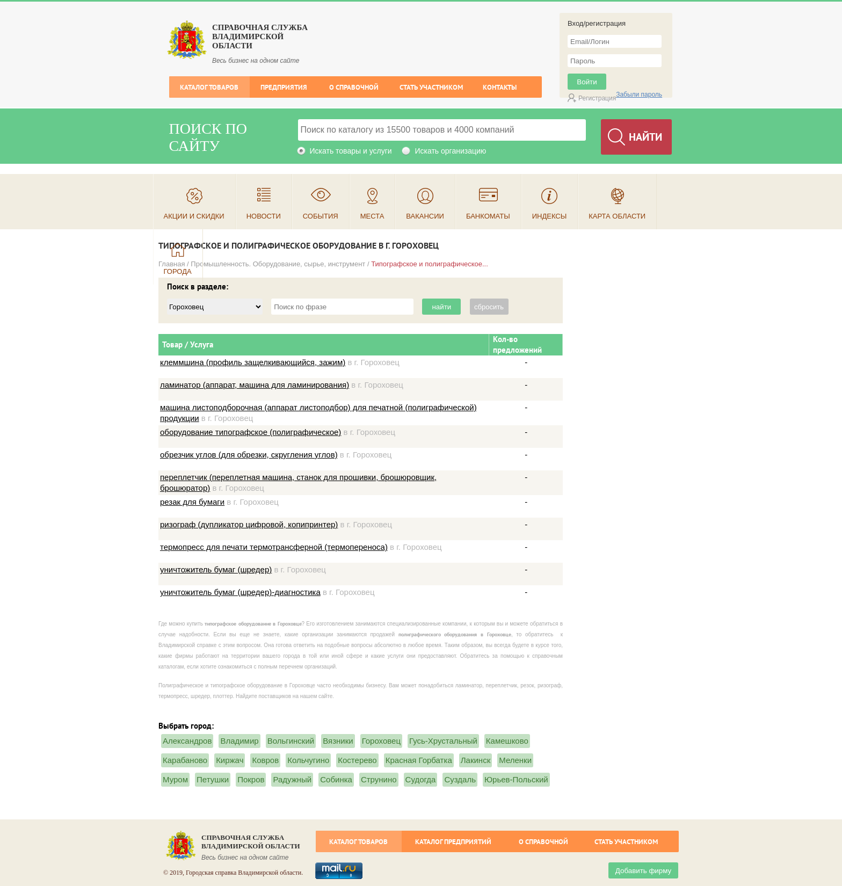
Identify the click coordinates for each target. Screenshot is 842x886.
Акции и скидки (194, 216)
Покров (250, 779)
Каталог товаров (209, 87)
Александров (187, 740)
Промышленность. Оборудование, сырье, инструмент (278, 264)
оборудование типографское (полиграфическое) (250, 432)
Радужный (292, 779)
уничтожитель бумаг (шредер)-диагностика (240, 592)
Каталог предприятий (453, 841)
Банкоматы (488, 216)
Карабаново (185, 760)
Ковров (265, 760)
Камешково (507, 740)
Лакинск (475, 760)
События (320, 216)
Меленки (515, 760)
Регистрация (597, 98)
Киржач (229, 760)
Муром (175, 779)
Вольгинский (291, 740)
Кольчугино (308, 760)
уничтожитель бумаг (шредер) (216, 569)
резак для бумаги (192, 501)
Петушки (213, 779)
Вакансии (425, 216)
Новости (263, 216)
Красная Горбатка (419, 760)
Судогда (420, 779)
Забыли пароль (639, 94)
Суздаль (460, 779)
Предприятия (283, 87)
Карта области (617, 216)
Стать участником (431, 87)
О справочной (354, 87)
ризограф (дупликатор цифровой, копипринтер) (249, 524)
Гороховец (381, 740)
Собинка (336, 779)
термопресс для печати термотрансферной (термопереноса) (274, 546)
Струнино (379, 779)
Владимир (239, 740)
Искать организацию (450, 151)
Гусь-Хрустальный (443, 740)
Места (372, 216)
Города (178, 271)
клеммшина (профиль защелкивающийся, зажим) (252, 362)
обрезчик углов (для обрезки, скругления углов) (249, 454)
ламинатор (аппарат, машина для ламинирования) (254, 384)
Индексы (549, 216)
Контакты (500, 87)
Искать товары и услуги (351, 151)
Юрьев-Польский (516, 779)
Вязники (338, 740)
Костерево (357, 760)
